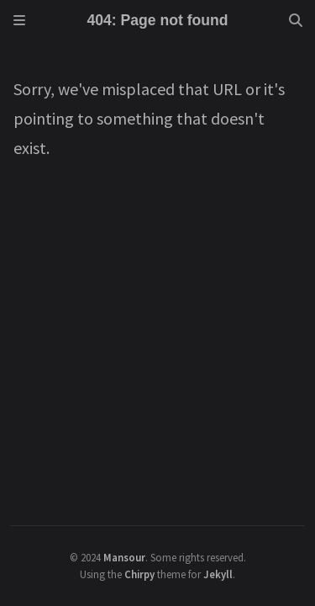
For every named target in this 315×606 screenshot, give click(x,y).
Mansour (124, 557)
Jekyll (218, 574)
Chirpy (139, 574)
